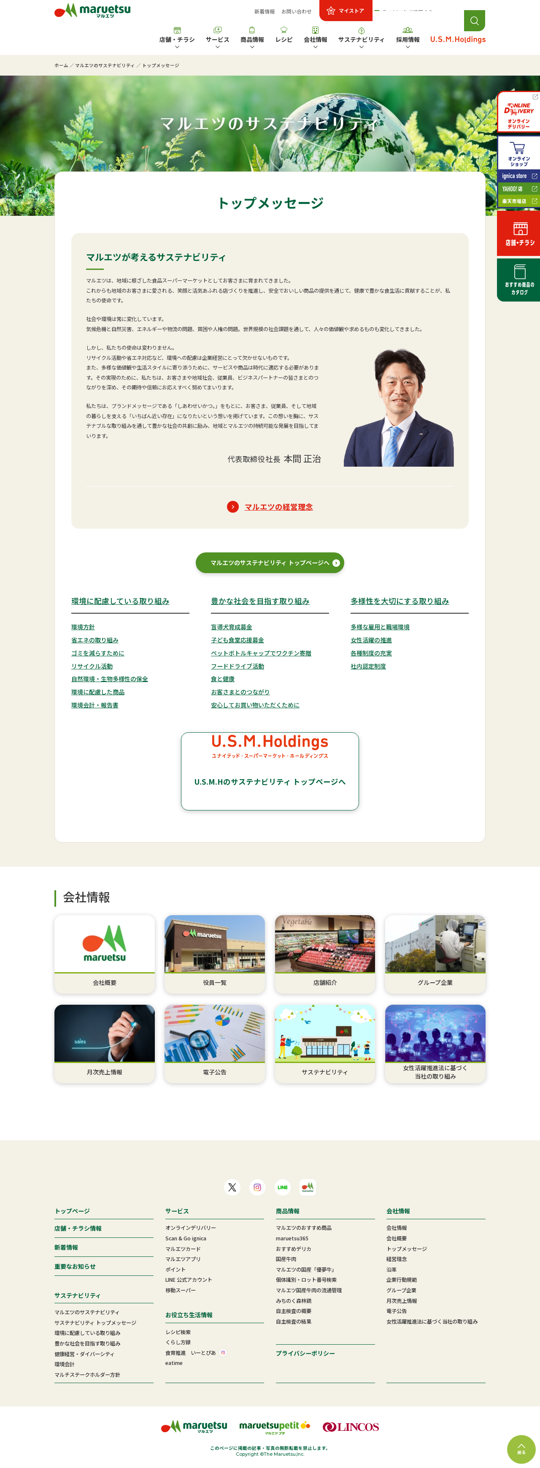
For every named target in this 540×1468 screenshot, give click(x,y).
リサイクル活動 (92, 666)
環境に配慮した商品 (97, 692)
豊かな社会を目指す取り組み (260, 600)
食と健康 (223, 678)
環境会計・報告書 (95, 705)
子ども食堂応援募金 (237, 640)
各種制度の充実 (371, 653)
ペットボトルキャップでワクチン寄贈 (261, 653)
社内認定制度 (368, 666)
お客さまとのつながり (240, 692)
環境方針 (83, 627)
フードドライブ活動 (237, 666)
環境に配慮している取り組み (120, 600)
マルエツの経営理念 (279, 506)
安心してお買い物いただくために (255, 705)
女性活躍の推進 (371, 640)
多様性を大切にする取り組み (400, 600)
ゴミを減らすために (97, 653)
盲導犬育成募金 (231, 627)
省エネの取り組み (95, 640)
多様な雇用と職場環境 (380, 627)
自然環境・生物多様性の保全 (109, 678)
